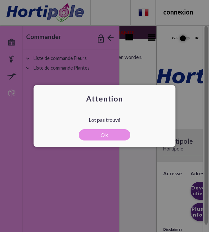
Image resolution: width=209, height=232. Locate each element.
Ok (104, 135)
